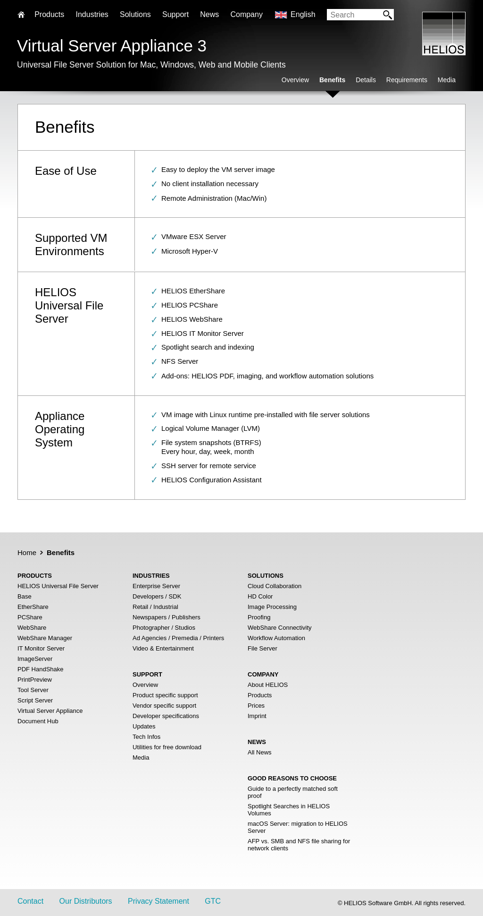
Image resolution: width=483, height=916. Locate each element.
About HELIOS (268, 684)
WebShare (31, 627)
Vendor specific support (164, 705)
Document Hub (37, 721)
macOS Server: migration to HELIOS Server (298, 827)
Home (26, 552)
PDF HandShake (40, 669)
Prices (256, 705)
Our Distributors (85, 901)
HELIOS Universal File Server (58, 586)
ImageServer (34, 658)
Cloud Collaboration (274, 586)
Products (260, 695)
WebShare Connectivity (280, 627)
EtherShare (33, 606)
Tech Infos (146, 736)
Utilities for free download (167, 747)
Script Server (35, 700)
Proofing (259, 617)
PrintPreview (34, 679)
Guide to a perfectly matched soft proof (293, 792)
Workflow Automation (276, 638)
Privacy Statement (158, 901)
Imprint (257, 715)
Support (175, 14)
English (303, 14)
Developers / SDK (157, 596)
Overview (295, 80)
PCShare (29, 617)
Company (246, 14)
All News (260, 752)
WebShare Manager (44, 638)
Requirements (406, 80)
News (209, 14)
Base (24, 596)
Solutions (135, 14)
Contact (30, 901)
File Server (262, 648)
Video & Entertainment (163, 648)
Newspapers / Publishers (166, 617)
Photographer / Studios (164, 627)
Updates (144, 726)
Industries (91, 14)
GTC (213, 901)
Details (366, 80)
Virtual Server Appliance (50, 710)
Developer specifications (166, 715)
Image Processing (272, 606)
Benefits (332, 80)
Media (447, 80)
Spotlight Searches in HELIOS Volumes (289, 810)
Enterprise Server (156, 586)
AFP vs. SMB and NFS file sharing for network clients (299, 845)
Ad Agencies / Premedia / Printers (178, 638)
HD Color (260, 596)
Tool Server (33, 689)
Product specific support (165, 695)
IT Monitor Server (41, 648)
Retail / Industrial (155, 606)
